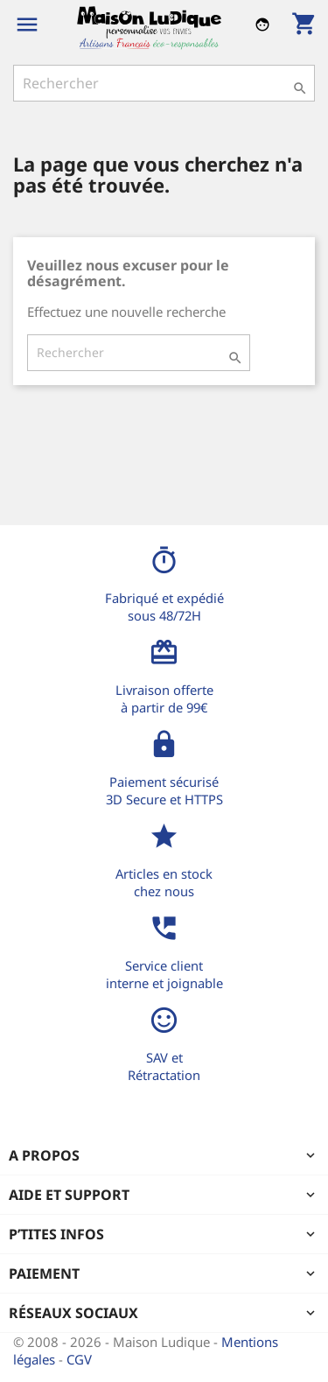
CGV (79, 1359)
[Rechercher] (164, 83)
